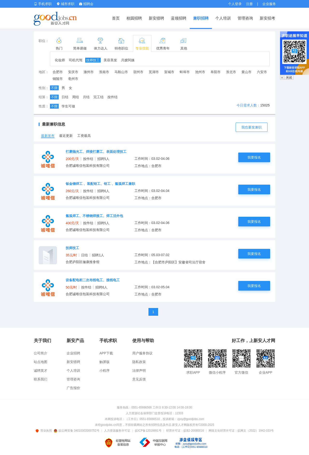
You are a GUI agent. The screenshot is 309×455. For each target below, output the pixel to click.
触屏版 (104, 362)
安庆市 (73, 72)
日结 (65, 97)
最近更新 (66, 136)
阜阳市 (216, 72)
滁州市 (89, 72)
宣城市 (169, 72)
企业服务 (269, 4)
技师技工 (93, 60)
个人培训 (223, 18)
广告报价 (73, 388)
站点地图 (40, 362)
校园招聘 (134, 18)
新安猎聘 (156, 18)
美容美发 (110, 60)
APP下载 (106, 353)
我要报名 (254, 157)
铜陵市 (58, 79)
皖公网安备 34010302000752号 (77, 430)
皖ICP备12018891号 (148, 430)
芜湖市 (154, 72)
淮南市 (104, 72)
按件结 (112, 97)
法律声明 (139, 370)
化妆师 (60, 60)
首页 (116, 18)
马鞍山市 (121, 72)
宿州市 (138, 72)
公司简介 (40, 353)
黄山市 (246, 72)
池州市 (200, 72)
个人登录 (235, 4)
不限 (54, 88)
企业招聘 (73, 353)
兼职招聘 (201, 18)
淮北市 (231, 72)
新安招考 (267, 18)
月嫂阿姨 (127, 60)
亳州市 (73, 79)
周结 (75, 97)
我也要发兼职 (251, 127)
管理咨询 (245, 18)
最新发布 (48, 136)
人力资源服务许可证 (117, 430)
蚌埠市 (185, 72)
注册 (249, 4)
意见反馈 (139, 379)
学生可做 (68, 106)
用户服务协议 (142, 353)
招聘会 (86, 4)
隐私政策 (139, 362)
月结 (86, 97)
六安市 (262, 72)
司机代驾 (75, 60)
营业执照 (44, 430)
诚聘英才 (40, 370)
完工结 (98, 97)
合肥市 (58, 72)
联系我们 (40, 379)
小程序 (104, 370)
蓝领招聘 (178, 18)
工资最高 (84, 136)
